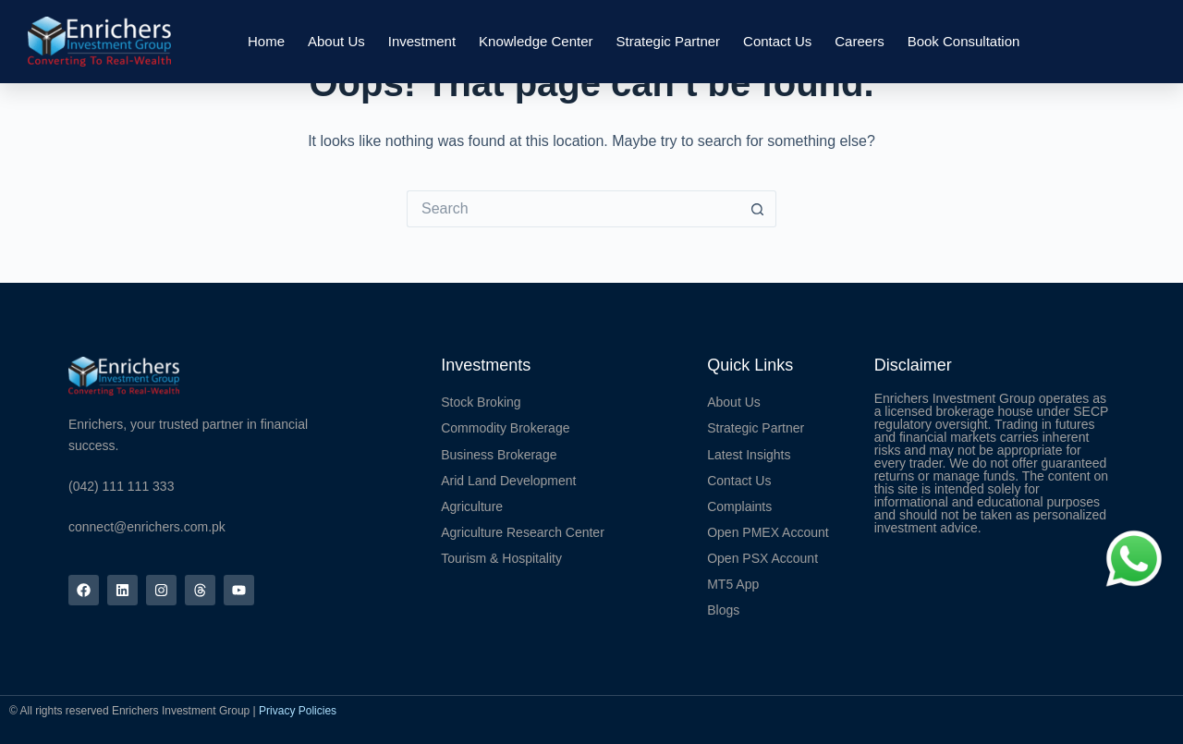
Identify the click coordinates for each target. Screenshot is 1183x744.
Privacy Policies (297, 710)
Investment (422, 41)
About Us (336, 41)
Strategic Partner (668, 41)
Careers (859, 41)
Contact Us (777, 41)
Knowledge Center (535, 41)
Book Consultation (964, 41)
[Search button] (757, 208)
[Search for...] (573, 208)
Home (266, 41)
